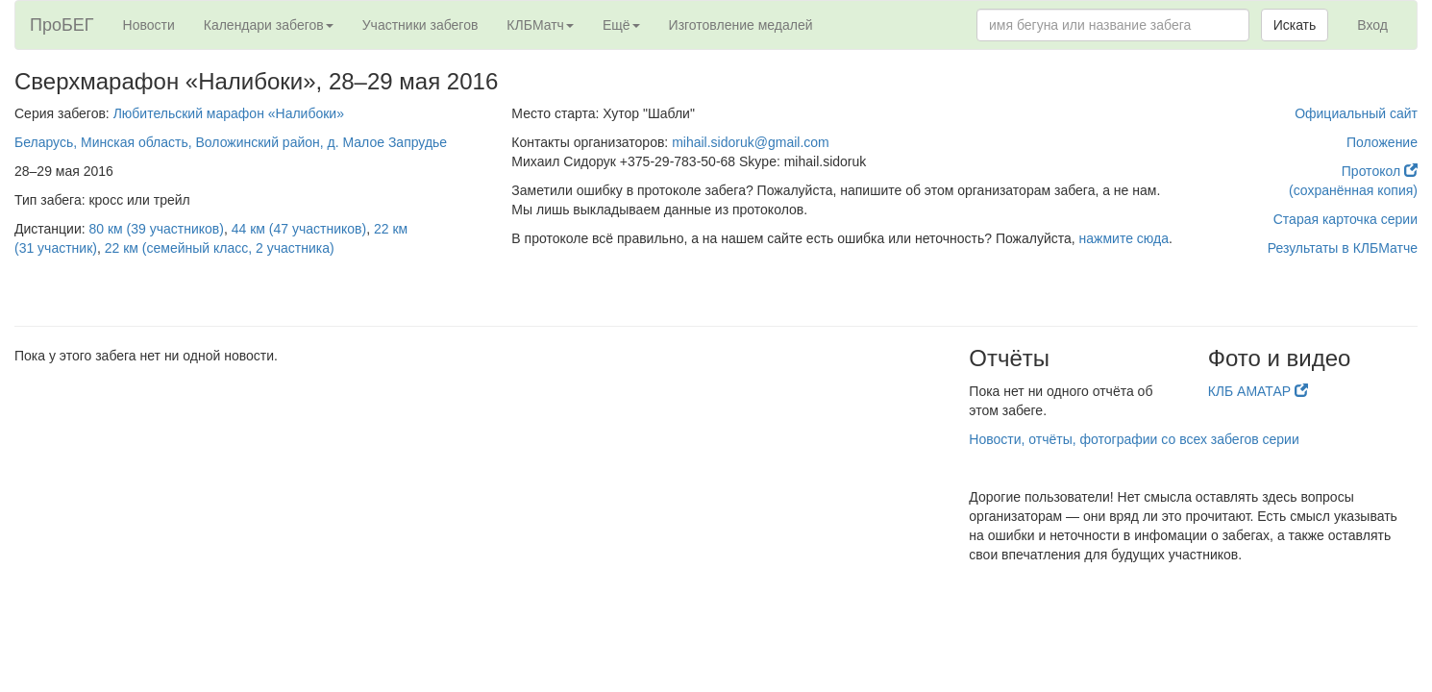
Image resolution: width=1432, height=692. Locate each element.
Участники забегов (420, 25)
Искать (1295, 25)
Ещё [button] (621, 25)
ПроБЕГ (62, 25)
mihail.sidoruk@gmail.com (750, 142)
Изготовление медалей (741, 25)
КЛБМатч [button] (540, 25)
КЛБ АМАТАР (1258, 391)
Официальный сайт (1356, 113)
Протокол (1380, 171)
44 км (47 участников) (299, 228)
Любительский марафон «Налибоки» (228, 113)
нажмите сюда (1124, 238)
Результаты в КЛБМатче (1343, 248)
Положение (1382, 142)
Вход (1372, 25)
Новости (149, 25)
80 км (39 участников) (156, 228)
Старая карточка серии (1345, 219)
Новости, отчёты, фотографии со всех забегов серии (1133, 439)
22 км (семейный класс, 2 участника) (219, 248)
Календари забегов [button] (268, 25)
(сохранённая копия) (1353, 190)
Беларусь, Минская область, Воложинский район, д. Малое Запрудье (230, 142)
